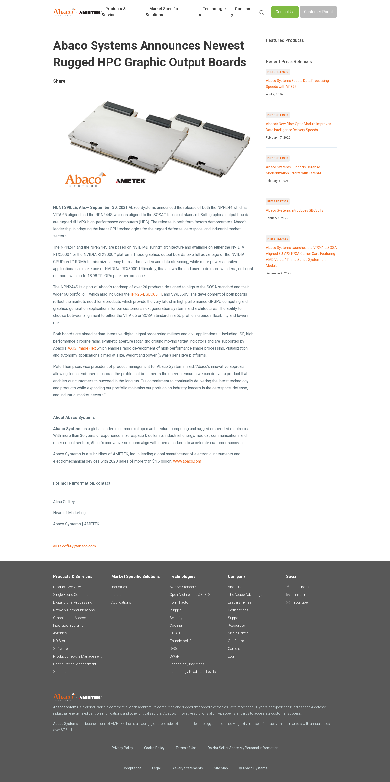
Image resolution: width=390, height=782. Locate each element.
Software (60, 649)
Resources (236, 625)
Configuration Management (74, 664)
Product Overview (67, 587)
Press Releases (277, 72)
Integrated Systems (68, 625)
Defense (117, 595)
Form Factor (180, 602)
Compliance (132, 768)
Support (59, 672)
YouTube (300, 602)
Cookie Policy (154, 748)
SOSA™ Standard (183, 587)
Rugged (176, 610)
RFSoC (175, 649)
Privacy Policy (122, 748)
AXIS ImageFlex (82, 348)
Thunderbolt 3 (181, 641)
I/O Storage (62, 641)
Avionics (60, 633)
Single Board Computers (72, 595)
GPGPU (175, 633)
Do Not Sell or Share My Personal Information (243, 748)
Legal (156, 768)
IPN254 (137, 294)
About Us (235, 587)
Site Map (221, 768)
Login (232, 656)
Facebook (301, 587)
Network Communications (74, 610)
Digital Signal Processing (72, 602)
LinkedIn (299, 595)
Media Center (238, 633)
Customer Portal (318, 11)
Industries (119, 587)
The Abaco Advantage (245, 595)
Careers (234, 649)
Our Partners (238, 641)
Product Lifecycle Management (77, 656)
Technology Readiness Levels (193, 672)
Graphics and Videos (69, 618)
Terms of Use (186, 748)
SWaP (174, 656)
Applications (121, 602)
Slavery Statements (187, 768)
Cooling (176, 625)
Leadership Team (241, 602)
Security (176, 618)
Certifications (238, 610)
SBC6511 (154, 294)
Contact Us (285, 11)
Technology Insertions (187, 664)
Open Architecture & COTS (190, 595)
